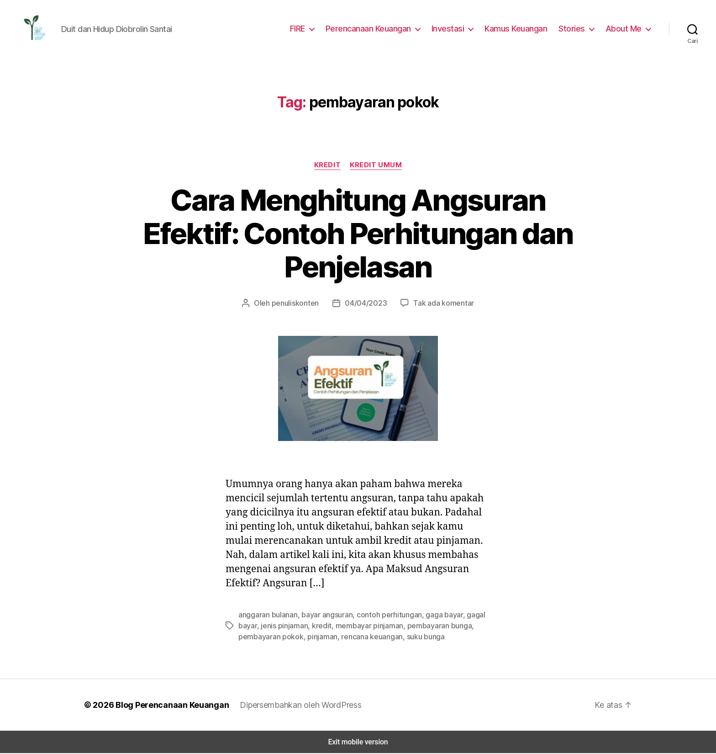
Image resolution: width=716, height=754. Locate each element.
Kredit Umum (376, 166)
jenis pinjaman (282, 626)
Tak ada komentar (438, 304)
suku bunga (415, 637)
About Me (625, 28)
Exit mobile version (358, 742)
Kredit (327, 166)
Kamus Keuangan (521, 28)
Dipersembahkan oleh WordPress (293, 705)
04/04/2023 (365, 304)
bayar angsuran (323, 615)
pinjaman (316, 637)
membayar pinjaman (361, 626)
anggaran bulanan (266, 615)
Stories (575, 28)
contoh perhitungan (382, 615)
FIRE (305, 28)
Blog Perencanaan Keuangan (167, 705)
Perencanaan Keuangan (377, 28)
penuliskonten (300, 304)
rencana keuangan (364, 637)
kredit (317, 626)
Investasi (454, 28)
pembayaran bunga (427, 626)
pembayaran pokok (268, 637)
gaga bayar (433, 615)
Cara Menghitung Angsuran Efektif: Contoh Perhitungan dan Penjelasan (358, 234)
